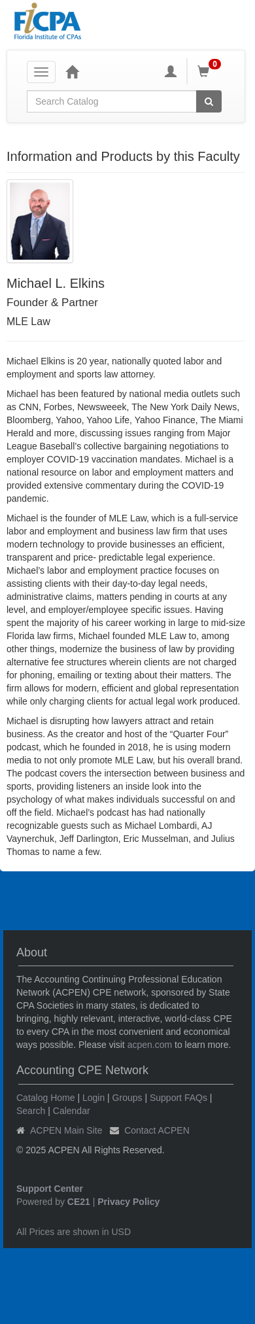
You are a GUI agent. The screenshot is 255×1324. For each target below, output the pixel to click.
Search (30, 1111)
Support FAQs (178, 1097)
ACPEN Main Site (66, 1130)
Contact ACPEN (157, 1130)
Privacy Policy (128, 1201)
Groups (127, 1097)
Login (93, 1097)
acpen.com (150, 1044)
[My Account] (170, 71)
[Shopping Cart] (211, 71)
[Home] (72, 71)
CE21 (78, 1201)
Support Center (49, 1188)
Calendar (71, 1111)
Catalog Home (45, 1097)
